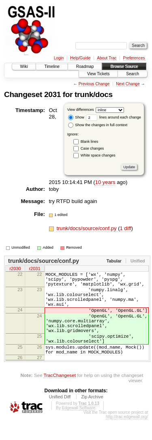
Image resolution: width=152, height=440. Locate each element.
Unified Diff (60, 417)
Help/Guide (80, 58)
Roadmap (85, 66)
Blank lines (89, 142)
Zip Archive (92, 417)
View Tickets (98, 74)
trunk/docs (94, 94)
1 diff (125, 228)
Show (76, 117)
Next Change (127, 84)
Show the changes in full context (98, 125)
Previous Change (94, 84)
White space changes (98, 155)
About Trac (106, 58)
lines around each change (113, 117)
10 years (105, 182)
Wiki (24, 66)
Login (59, 58)
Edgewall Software (78, 428)
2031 (52, 94)
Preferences (134, 58)
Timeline (51, 66)
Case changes (92, 148)
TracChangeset (59, 395)
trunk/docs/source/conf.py (87, 228)
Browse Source (124, 66)
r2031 (34, 269)
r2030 (15, 269)
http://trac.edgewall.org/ (127, 437)
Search (132, 74)
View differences (80, 110)
